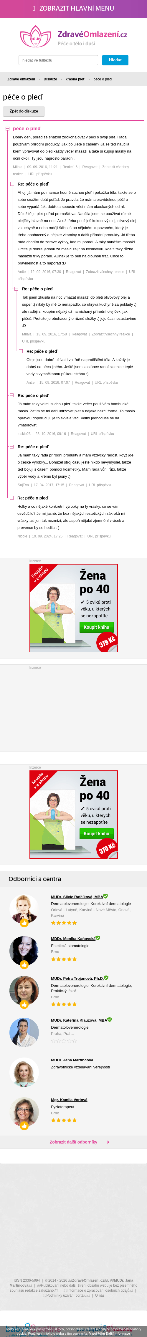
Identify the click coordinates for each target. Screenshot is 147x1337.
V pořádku (97, 1333)
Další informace (118, 1333)
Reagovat (90, 167)
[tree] (73, 334)
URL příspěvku (40, 174)
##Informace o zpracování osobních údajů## (98, 1290)
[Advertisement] (73, 707)
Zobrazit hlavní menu (73, 8)
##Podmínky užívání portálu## (66, 1295)
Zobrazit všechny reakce (105, 272)
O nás (100, 1295)
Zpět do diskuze (24, 111)
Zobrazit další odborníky (74, 1142)
